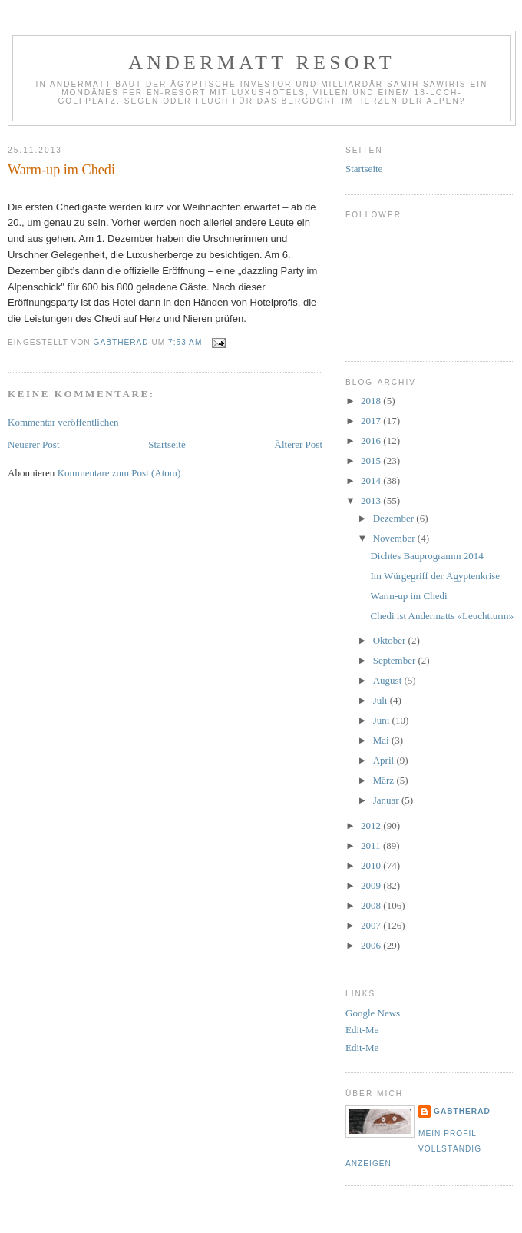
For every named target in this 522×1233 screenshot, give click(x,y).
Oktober (390, 640)
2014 (372, 480)
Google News (372, 1013)
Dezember (395, 518)
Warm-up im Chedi (408, 596)
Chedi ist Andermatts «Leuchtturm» (442, 615)
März (385, 780)
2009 (372, 885)
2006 (372, 945)
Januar (387, 800)
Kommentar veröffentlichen (63, 422)
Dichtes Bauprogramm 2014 (426, 556)
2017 (372, 420)
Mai (382, 740)
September (395, 660)
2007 (372, 925)
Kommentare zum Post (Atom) (119, 473)
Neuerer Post (34, 444)
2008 (372, 905)
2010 (372, 865)
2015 (372, 460)
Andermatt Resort (261, 62)
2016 (372, 440)
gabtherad (462, 1111)
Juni (382, 720)
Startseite (166, 444)
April (385, 760)
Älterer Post (298, 444)
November (395, 538)
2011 (372, 845)
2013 (372, 500)
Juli (381, 700)
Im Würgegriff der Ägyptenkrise (435, 576)
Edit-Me (361, 1030)
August (389, 680)
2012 (372, 825)
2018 (372, 400)
